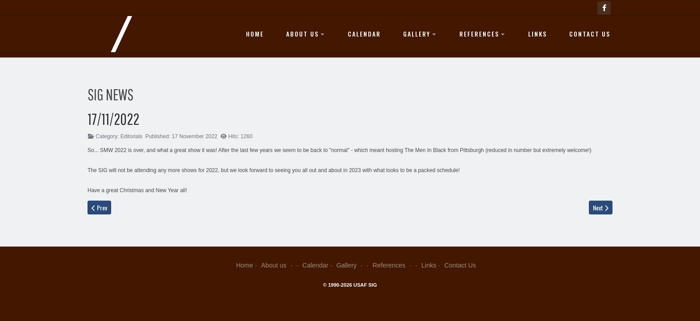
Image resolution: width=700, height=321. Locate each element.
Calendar (364, 33)
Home (255, 33)
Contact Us (589, 33)
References (482, 33)
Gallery (420, 33)
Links (537, 33)
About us (305, 33)
